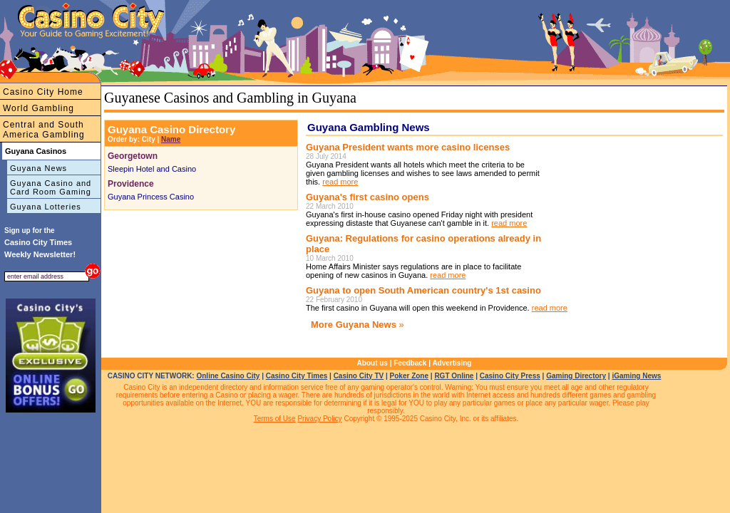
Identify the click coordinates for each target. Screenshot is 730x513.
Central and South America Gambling (44, 130)
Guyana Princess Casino (151, 196)
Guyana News (38, 168)
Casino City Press (510, 376)
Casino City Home (43, 92)
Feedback (410, 363)
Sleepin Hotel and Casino (152, 169)
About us (372, 363)
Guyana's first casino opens (367, 197)
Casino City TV (359, 376)
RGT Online (453, 376)
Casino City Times (297, 376)
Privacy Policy (319, 419)
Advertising (451, 363)
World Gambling (38, 108)
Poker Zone (409, 376)
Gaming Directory (576, 376)
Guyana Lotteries (45, 206)
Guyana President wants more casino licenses (408, 147)
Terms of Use (275, 419)
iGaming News (636, 376)
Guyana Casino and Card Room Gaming (50, 187)
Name (170, 139)
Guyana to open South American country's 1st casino (423, 290)
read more (340, 181)
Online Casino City (227, 376)
